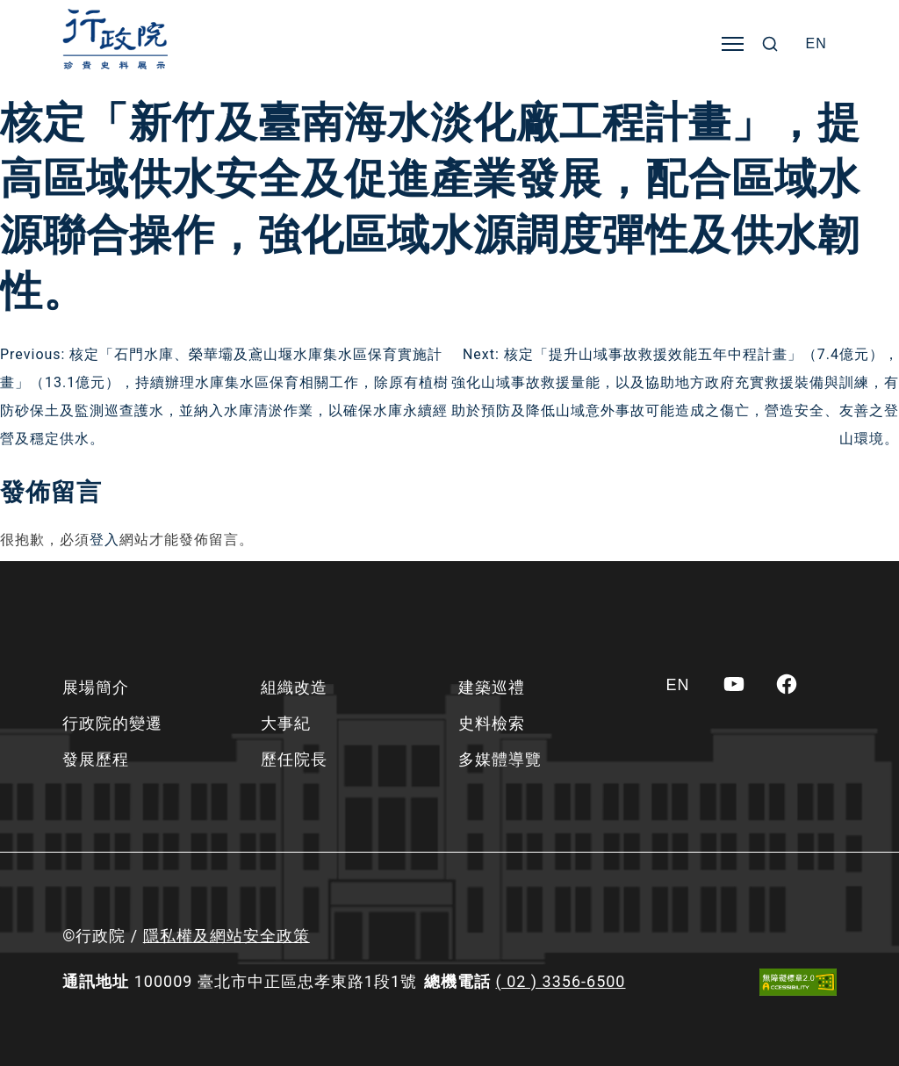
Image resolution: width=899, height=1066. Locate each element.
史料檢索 (491, 723)
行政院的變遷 (112, 723)
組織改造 (294, 687)
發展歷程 (95, 759)
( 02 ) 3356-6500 (561, 981)
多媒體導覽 (500, 759)
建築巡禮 (491, 687)
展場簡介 (95, 687)
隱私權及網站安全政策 (226, 935)
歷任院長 (294, 759)
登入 (104, 539)
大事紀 (286, 723)
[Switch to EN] (816, 44)
